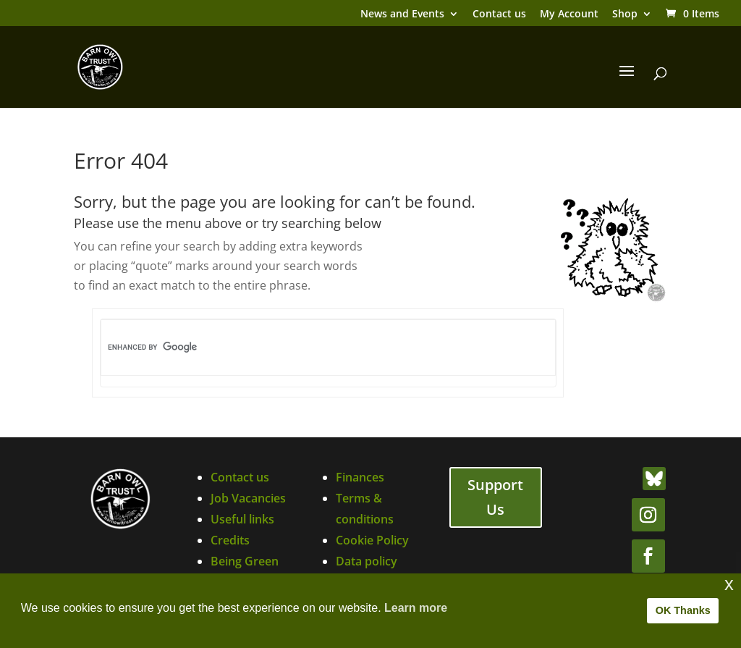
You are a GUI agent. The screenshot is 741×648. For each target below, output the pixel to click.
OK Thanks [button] (683, 610)
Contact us (499, 14)
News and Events (402, 14)
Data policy (366, 561)
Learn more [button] (415, 608)
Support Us (495, 497)
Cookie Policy (372, 540)
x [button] (729, 584)
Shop (625, 14)
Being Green (245, 561)
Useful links (242, 519)
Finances (360, 477)
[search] (304, 347)
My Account (569, 14)
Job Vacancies (248, 498)
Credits (230, 540)
